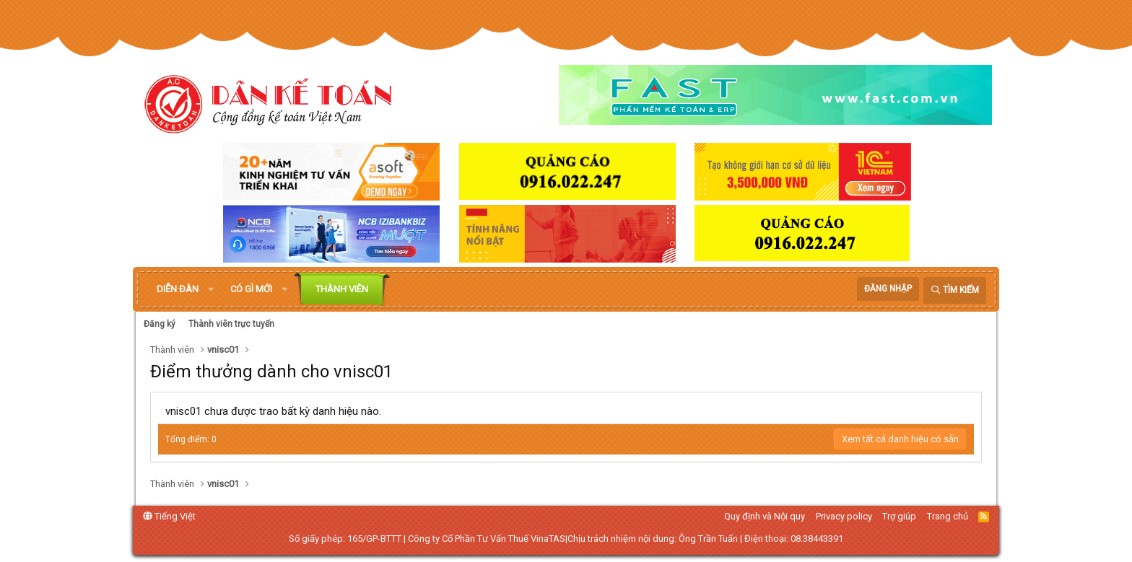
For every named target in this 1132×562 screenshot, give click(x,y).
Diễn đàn (178, 289)
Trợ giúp (899, 516)
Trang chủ (947, 516)
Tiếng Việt (169, 516)
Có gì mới (251, 289)
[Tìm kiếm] (954, 290)
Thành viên (341, 289)
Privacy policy (844, 516)
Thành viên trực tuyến (231, 324)
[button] (210, 289)
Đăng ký (159, 324)
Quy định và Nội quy (764, 516)
